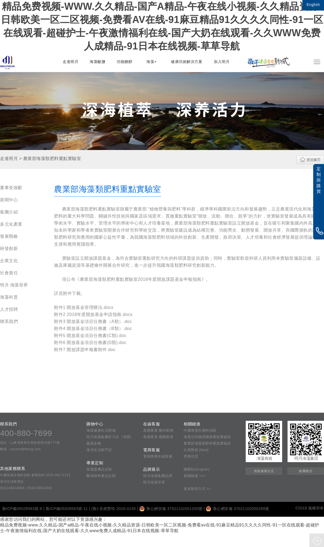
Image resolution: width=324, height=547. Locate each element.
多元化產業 (11, 224)
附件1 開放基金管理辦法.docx (83, 307)
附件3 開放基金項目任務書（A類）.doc (93, 321)
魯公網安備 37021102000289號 (237, 508)
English (313, 4)
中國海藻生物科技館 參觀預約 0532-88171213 (35, 475)
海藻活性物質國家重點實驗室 (207, 437)
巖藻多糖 (93, 443)
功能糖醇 (124, 61)
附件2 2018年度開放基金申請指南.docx (93, 314)
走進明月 (70, 61)
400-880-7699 (26, 433)
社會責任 (9, 273)
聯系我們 (9, 321)
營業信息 (191, 456)
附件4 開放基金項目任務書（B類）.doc (93, 328)
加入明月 (222, 61)
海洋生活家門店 (99, 450)
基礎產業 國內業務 (158, 430)
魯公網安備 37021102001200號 (170, 508)
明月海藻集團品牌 (157, 476)
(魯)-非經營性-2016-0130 (113, 508)
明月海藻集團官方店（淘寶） (110, 437)
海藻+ (151, 61)
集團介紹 (9, 212)
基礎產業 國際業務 (158, 437)
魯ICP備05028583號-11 (67, 508)
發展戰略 (9, 236)
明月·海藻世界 (14, 285)
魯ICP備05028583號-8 (22, 508)
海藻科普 (9, 297)
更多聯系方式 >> (197, 489)
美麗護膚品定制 (99, 469)
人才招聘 (9, 309)
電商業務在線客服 (157, 456)
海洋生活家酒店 (12, 481)
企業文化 (9, 260)
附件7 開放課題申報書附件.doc (85, 349)
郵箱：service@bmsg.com (20, 449)
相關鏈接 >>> (195, 476)
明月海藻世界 (154, 482)
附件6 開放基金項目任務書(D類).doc (90, 342)
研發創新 (9, 248)
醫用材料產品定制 (101, 476)
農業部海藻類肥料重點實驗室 (207, 443)
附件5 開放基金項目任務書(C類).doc (90, 335)
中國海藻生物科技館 (200, 430)
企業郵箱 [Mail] (196, 450)
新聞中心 (9, 200)
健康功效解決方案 (186, 61)
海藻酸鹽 (97, 61)
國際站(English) (197, 469)
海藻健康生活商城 (101, 430)
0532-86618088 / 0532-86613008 (26, 488)
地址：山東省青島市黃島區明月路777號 (30, 443)
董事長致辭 (11, 187)
